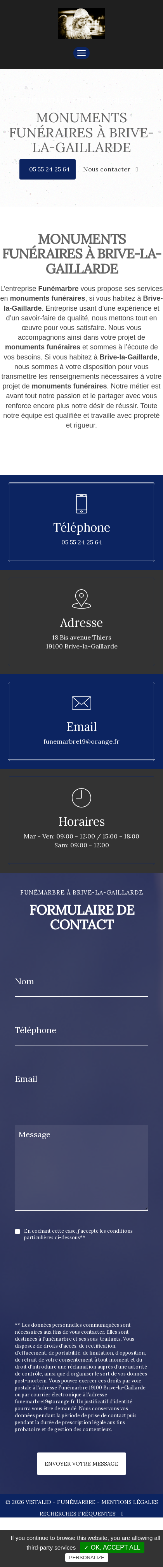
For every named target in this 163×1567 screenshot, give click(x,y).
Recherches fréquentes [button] (81, 1513)
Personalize (86, 1557)
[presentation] (97, 1299)
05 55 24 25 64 (49, 169)
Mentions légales (129, 1502)
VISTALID (38, 1502)
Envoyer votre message (81, 1463)
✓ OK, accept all (112, 1547)
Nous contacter (110, 169)
